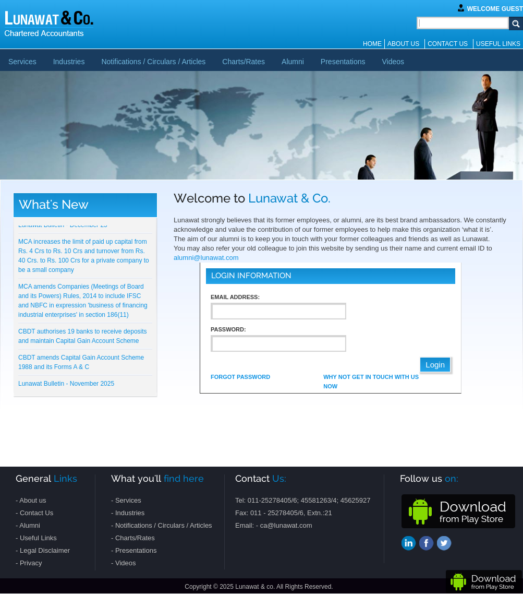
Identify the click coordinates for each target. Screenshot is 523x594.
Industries (69, 61)
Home (372, 43)
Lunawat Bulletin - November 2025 (66, 384)
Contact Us (448, 43)
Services (22, 61)
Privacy (31, 563)
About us (403, 43)
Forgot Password (240, 377)
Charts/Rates (243, 61)
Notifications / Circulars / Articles (153, 61)
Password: (228, 329)
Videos (393, 61)
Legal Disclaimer (45, 550)
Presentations (343, 61)
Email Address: (235, 297)
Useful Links (498, 43)
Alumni (293, 61)
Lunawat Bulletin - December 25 (62, 225)
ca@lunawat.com (286, 525)
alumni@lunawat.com (206, 258)
